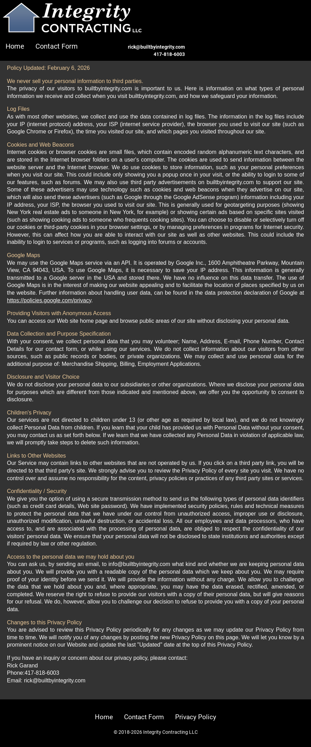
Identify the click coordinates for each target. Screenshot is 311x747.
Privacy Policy (195, 717)
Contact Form (56, 46)
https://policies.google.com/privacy (49, 300)
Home (15, 46)
